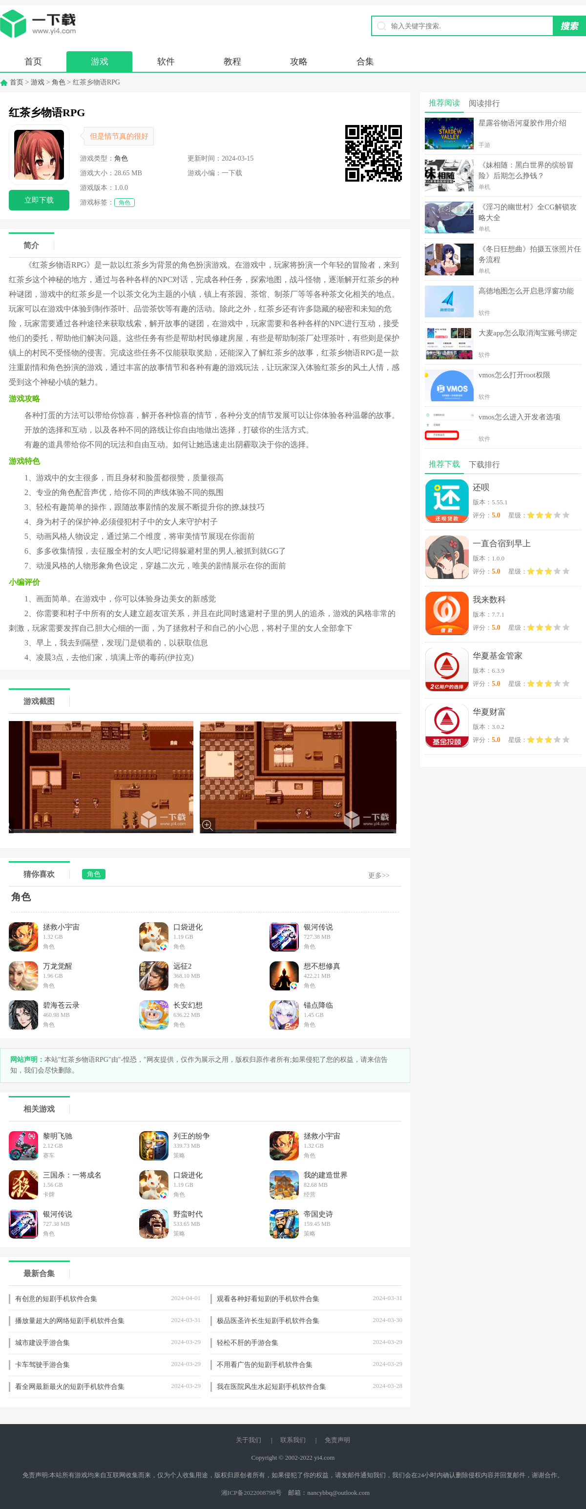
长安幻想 (188, 1005)
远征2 (182, 966)
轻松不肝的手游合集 (247, 1342)
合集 (365, 61)
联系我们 (293, 1440)
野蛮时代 (188, 1214)
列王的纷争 (191, 1136)
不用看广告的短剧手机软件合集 (265, 1364)
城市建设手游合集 (42, 1342)
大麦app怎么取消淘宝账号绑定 (528, 333)
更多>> (379, 875)
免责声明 (337, 1440)
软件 (166, 61)
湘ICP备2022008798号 (251, 1492)
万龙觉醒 (57, 966)
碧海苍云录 (61, 1005)
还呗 (481, 487)
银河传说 (318, 927)
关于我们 (248, 1440)
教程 (232, 61)
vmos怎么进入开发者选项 (520, 417)
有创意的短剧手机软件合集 (56, 1298)
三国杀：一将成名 (72, 1175)
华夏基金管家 (498, 656)
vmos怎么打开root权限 (514, 375)
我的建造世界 (326, 1175)
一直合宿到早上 (502, 543)
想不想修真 (322, 966)
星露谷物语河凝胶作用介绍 (522, 123)
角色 (58, 82)
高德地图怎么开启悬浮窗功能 (526, 291)
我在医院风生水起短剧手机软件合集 (271, 1386)
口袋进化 (188, 927)
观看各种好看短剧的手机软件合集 (268, 1298)
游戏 (99, 61)
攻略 (299, 61)
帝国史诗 (318, 1214)
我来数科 (489, 599)
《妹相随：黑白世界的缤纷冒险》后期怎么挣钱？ (526, 170)
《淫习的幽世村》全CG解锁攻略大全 (528, 212)
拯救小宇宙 (61, 927)
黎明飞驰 (57, 1136)
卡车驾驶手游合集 (42, 1364)
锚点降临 (318, 1005)
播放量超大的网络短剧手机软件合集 (70, 1320)
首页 (33, 61)
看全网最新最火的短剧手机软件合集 (70, 1386)
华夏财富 (489, 712)
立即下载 (39, 200)
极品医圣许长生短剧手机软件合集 (268, 1320)
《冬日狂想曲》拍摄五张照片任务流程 (530, 254)
